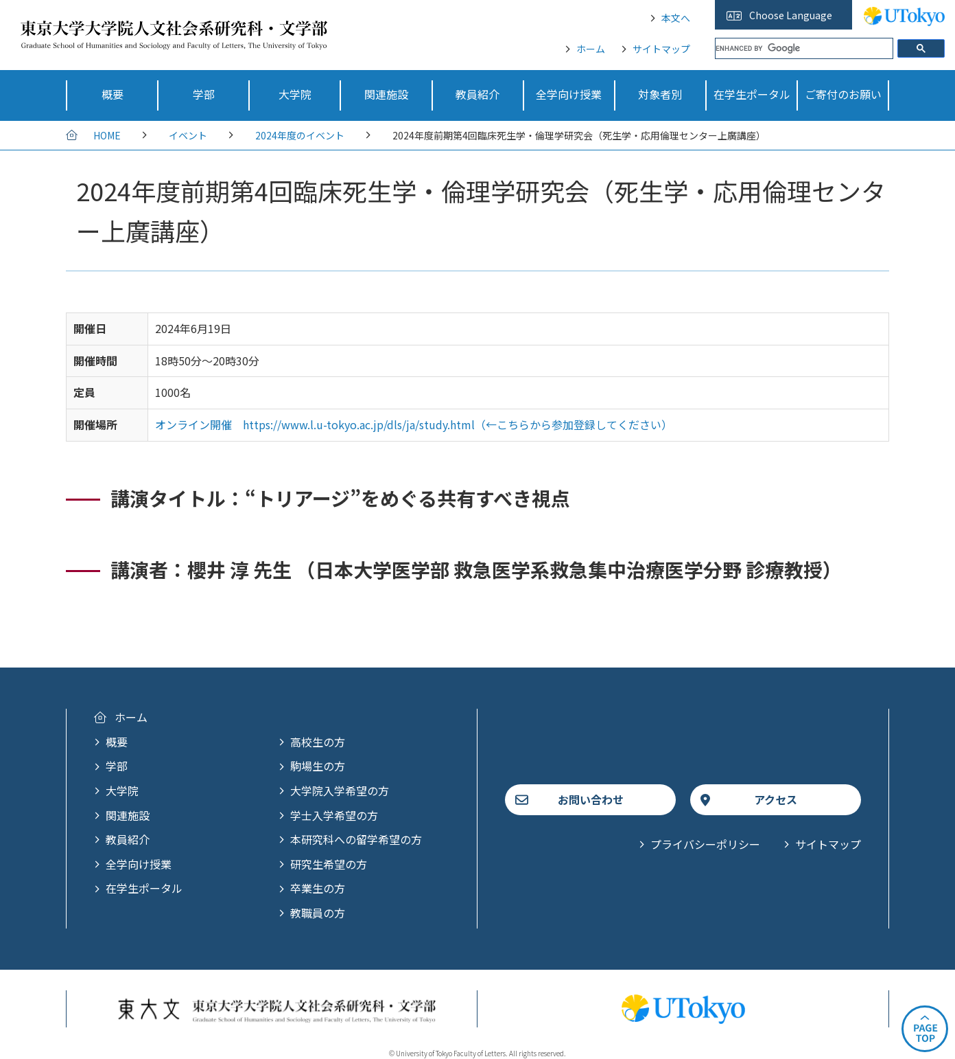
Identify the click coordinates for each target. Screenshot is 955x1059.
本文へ (675, 18)
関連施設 (128, 815)
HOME (107, 135)
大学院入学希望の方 (339, 790)
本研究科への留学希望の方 (356, 839)
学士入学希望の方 (334, 815)
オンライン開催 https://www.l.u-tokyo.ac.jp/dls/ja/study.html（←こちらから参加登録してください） (413, 424)
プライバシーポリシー (705, 844)
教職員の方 (317, 912)
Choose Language (790, 15)
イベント (188, 135)
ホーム (590, 49)
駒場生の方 (317, 766)
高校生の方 (317, 741)
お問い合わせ (591, 799)
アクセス (775, 799)
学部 (117, 766)
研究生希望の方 (328, 864)
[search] (804, 48)
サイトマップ (661, 49)
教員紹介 (128, 839)
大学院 (122, 790)
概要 (117, 741)
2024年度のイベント (299, 135)
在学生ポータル (144, 888)
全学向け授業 (139, 864)
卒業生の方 (317, 888)
